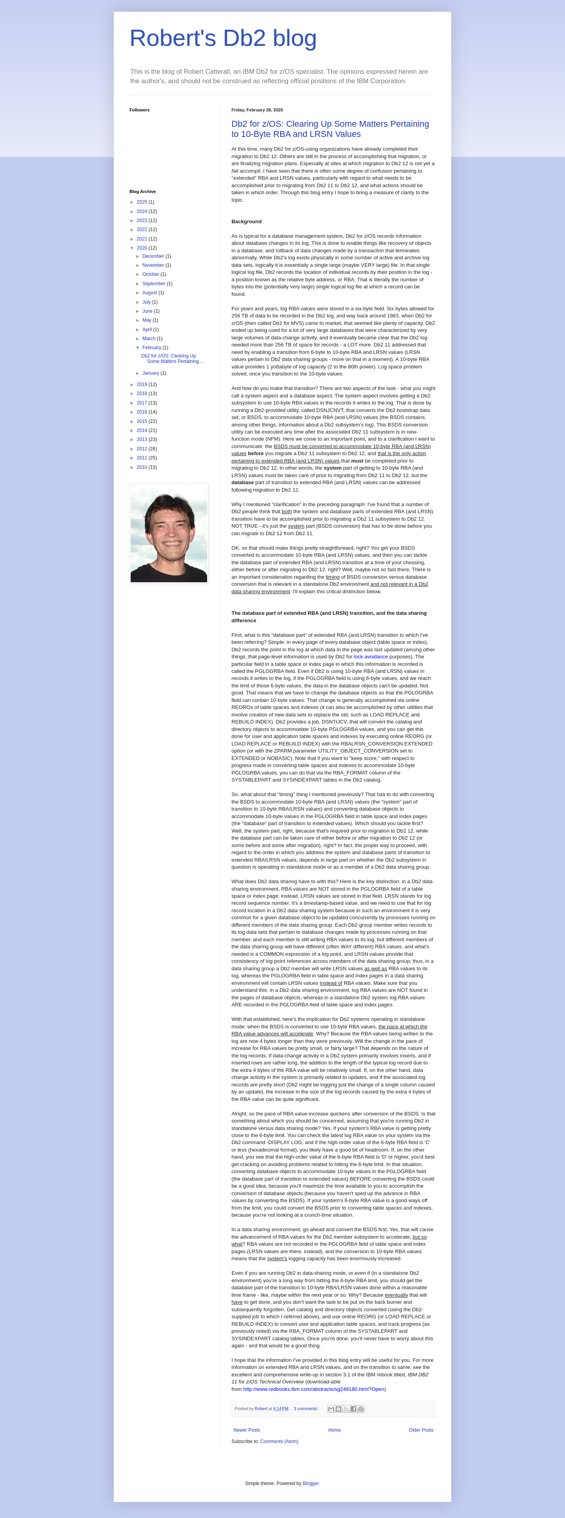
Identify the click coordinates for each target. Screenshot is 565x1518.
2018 (143, 393)
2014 (143, 430)
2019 (143, 384)
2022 (143, 229)
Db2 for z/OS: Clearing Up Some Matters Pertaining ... (172, 358)
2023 (143, 220)
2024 (143, 211)
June (148, 311)
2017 (143, 403)
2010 (143, 467)
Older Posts (421, 1430)
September (154, 283)
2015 (143, 421)
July (147, 302)
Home (334, 1430)
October (151, 274)
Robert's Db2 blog (223, 38)
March (149, 338)
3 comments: (306, 1408)
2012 (143, 449)
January (151, 373)
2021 (143, 239)
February (152, 347)
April (147, 329)
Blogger (311, 1483)
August (150, 292)
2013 (143, 439)
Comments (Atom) (279, 1441)
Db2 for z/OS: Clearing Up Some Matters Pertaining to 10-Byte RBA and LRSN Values (330, 129)
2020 (143, 248)
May (147, 320)
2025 (143, 202)
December (154, 256)
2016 (143, 412)
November (154, 265)
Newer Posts (246, 1430)
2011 (143, 458)
